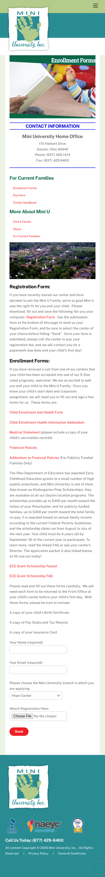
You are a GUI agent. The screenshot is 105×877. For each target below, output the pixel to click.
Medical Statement (25, 432)
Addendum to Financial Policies (34, 458)
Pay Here (19, 195)
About (17, 229)
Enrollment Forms (25, 188)
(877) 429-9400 (48, 840)
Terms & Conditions (71, 853)
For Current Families (26, 236)
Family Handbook (25, 202)
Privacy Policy (39, 853)
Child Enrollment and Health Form (36, 412)
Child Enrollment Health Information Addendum (47, 422)
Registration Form (40, 317)
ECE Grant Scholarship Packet (33, 566)
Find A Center (22, 221)
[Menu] (95, 6)
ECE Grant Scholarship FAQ (31, 576)
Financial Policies (23, 448)
